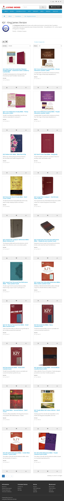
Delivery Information (7, 488)
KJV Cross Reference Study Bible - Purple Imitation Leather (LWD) (47, 112)
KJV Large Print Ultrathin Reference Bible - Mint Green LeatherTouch (47, 282)
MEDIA (42, 11)
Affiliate (35, 490)
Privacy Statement (6, 490)
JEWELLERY (35, 11)
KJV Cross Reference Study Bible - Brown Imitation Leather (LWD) (47, 69)
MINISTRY (48, 11)
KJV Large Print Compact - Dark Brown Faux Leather (46, 197)
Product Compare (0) (39, 42)
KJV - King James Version (30, 16)
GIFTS (29, 11)
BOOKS (12, 11)
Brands (35, 486)
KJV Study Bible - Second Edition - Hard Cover (15, 410)
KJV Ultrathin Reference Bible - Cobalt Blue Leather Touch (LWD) (16, 453)
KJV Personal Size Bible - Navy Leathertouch (43, 325)
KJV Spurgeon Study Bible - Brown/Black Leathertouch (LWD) (46, 368)
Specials (35, 491)
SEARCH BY (55, 11)
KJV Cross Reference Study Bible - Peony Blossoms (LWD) (15, 112)
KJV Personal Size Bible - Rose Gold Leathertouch (13, 368)
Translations (18, 16)
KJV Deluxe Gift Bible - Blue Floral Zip (14, 154)
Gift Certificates (36, 488)
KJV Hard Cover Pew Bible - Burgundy (45, 154)
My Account (51, 486)
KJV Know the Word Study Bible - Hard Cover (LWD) (15, 197)
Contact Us (20, 486)
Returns (19, 488)
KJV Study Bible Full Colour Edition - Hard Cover (47, 410)
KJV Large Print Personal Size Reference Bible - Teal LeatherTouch (15, 282)
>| (11, 476)
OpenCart (10, 497)
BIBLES (6, 11)
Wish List (51, 490)
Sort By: (4, 46)
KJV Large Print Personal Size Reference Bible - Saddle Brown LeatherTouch (46, 240)
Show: (35, 46)
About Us (4, 486)
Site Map (20, 490)
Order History (52, 488)
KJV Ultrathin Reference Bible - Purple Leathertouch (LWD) (46, 453)
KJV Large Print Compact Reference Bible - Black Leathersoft (16, 240)
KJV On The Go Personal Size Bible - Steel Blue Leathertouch (15, 325)
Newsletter (51, 491)
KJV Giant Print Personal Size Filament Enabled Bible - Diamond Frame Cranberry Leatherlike (16, 70)
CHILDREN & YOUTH (21, 11)
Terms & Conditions (6, 491)
